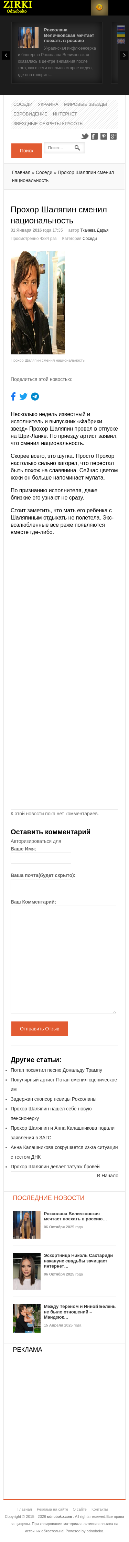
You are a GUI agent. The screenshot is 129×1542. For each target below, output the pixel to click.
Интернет (65, 114)
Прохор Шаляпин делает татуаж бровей (55, 1166)
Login (82, 8)
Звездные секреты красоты (48, 124)
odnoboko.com (59, 1516)
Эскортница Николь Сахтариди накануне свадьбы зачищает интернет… (78, 1261)
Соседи (22, 105)
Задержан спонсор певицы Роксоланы (53, 1099)
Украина (48, 105)
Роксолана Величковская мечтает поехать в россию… (75, 1216)
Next (124, 55)
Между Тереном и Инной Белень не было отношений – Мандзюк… (80, 1312)
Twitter (84, 136)
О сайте (80, 1509)
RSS (99, 8)
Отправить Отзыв (40, 1028)
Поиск (26, 150)
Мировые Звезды (85, 105)
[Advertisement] (97, 277)
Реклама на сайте (52, 1509)
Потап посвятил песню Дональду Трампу (56, 1070)
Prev (6, 55)
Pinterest (104, 136)
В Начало (107, 1175)
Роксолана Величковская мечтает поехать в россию (69, 35)
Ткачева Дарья (94, 230)
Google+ (113, 136)
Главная (21, 172)
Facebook (94, 136)
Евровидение (30, 114)
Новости (17, 8)
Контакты (100, 1509)
